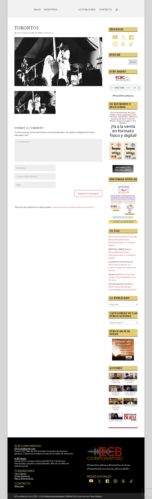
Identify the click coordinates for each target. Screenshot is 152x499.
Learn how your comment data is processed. (73, 206)
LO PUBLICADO (86, 9)
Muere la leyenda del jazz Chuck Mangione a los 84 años (122, 276)
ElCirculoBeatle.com (24, 447)
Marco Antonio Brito (24, 477)
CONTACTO (104, 9)
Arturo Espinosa (23, 32)
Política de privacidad (54, 495)
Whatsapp (19, 485)
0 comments (47, 32)
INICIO (38, 9)
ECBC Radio (20, 457)
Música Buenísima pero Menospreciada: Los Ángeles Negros (122, 241)
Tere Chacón (20, 472)
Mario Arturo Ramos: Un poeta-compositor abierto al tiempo (122, 266)
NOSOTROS (51, 9)
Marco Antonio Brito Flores (121, 235)
